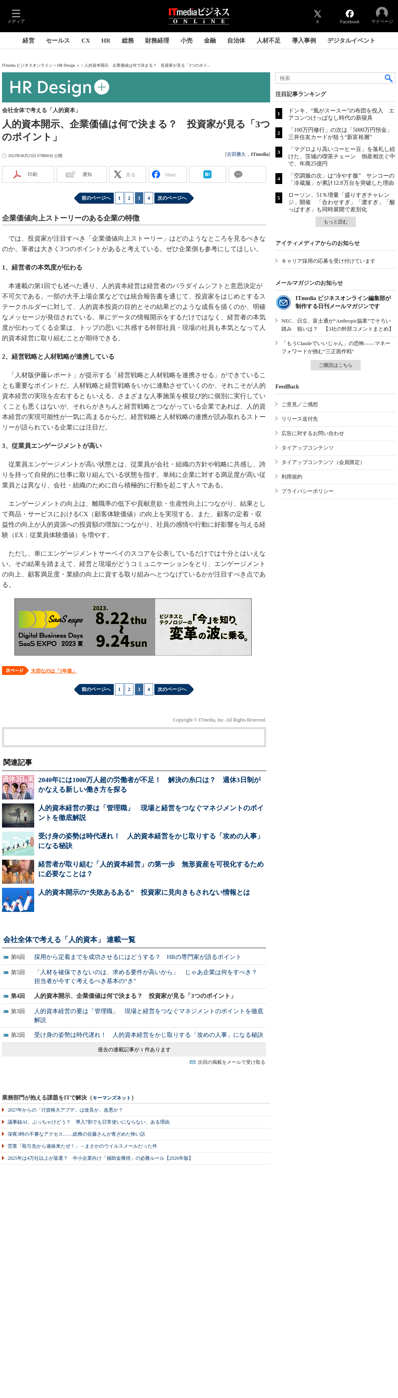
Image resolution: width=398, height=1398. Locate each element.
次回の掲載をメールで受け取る (231, 1062)
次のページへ (172, 198)
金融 (210, 40)
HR (106, 40)
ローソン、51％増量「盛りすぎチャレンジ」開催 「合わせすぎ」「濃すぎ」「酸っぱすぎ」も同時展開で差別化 (341, 202)
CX (85, 40)
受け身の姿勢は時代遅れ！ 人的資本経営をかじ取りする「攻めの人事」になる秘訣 (148, 1035)
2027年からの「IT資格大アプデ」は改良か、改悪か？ (65, 1110)
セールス (58, 40)
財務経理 (157, 40)
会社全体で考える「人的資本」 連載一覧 (69, 940)
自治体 (236, 40)
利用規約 (291, 477)
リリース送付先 (299, 419)
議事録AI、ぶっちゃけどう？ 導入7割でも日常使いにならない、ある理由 (89, 1122)
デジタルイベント (351, 40)
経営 (29, 40)
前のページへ (96, 198)
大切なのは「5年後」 (54, 671)
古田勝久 (236, 154)
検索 (389, 78)
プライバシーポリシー (307, 491)
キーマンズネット (111, 1098)
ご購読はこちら (336, 365)
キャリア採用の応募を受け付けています (328, 261)
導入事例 (304, 40)
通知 (87, 174)
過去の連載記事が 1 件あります (134, 1049)
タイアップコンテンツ (307, 448)
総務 (128, 40)
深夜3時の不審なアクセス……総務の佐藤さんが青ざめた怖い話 (76, 1134)
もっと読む (336, 222)
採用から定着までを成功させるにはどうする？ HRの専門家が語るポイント (138, 957)
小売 (187, 40)
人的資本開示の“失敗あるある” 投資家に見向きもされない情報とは (144, 892)
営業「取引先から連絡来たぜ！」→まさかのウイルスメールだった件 (82, 1146)
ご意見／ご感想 (299, 404)
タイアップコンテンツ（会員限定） (323, 462)
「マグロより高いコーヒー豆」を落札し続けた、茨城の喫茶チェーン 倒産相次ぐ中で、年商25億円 (341, 156)
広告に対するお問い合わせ (312, 433)
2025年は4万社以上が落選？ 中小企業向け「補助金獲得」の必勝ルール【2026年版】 (100, 1158)
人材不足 (268, 40)
